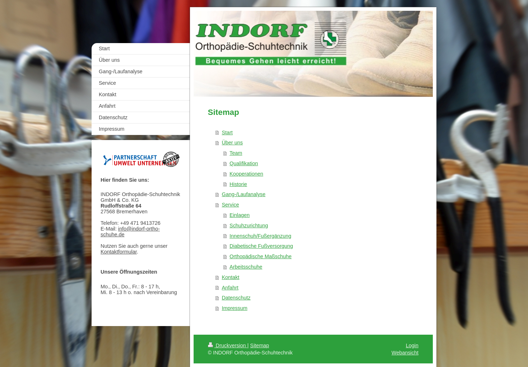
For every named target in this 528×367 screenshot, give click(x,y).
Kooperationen (246, 174)
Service (230, 205)
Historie (238, 184)
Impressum (234, 308)
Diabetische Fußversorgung (261, 246)
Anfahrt (230, 288)
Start (227, 132)
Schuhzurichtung (249, 225)
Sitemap (259, 345)
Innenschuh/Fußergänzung (260, 236)
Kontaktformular (119, 252)
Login (412, 345)
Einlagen (240, 215)
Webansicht (405, 353)
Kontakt (230, 277)
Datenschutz (236, 298)
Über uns (232, 142)
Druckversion (227, 345)
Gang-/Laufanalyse (243, 194)
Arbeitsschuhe (246, 267)
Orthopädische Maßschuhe (261, 256)
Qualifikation (244, 163)
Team (236, 153)
